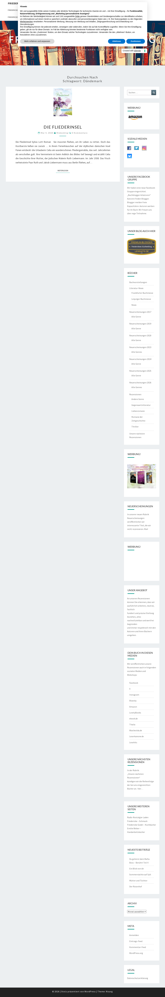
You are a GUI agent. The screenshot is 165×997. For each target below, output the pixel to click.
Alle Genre (136, 316)
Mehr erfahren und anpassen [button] (37, 41)
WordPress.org (136, 953)
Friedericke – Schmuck (137, 821)
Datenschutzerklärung (137, 978)
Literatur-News (136, 288)
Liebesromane (138, 411)
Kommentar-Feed (137, 947)
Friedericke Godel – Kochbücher (141, 824)
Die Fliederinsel (63, 127)
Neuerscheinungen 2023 (140, 347)
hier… (140, 788)
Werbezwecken (26, 21)
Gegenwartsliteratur (141, 405)
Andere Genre (137, 399)
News (133, 305)
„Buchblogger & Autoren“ (139, 195)
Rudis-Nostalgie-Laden (137, 817)
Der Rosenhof (135, 886)
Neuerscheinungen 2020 (140, 335)
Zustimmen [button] (136, 41)
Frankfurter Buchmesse (142, 293)
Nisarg (109, 991)
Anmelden (134, 935)
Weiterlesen (64, 170)
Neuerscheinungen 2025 (140, 370)
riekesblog (62, 133)
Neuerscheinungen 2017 (140, 312)
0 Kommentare (80, 133)
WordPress (90, 991)
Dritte (77, 16)
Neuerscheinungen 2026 (140, 382)
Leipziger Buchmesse (141, 299)
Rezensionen (135, 394)
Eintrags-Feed (135, 941)
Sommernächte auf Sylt (140, 874)
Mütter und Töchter (138, 880)
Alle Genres (136, 352)
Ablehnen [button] (116, 41)
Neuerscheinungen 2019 (140, 323)
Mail (146, 529)
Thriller (135, 426)
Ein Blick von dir (136, 868)
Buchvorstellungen (138, 282)
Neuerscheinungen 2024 (140, 359)
